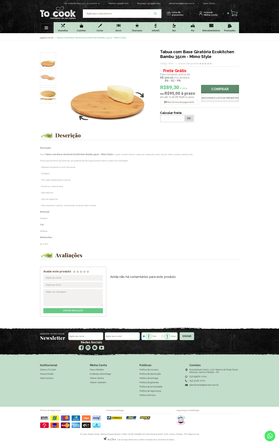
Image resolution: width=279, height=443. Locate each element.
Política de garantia (149, 382)
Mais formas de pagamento (180, 102)
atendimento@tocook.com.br (181, 3)
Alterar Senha (97, 378)
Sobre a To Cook (48, 369)
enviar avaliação (73, 310)
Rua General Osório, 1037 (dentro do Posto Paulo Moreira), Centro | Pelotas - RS (213, 370)
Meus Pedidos (97, 369)
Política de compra (149, 369)
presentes (177, 13)
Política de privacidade (151, 386)
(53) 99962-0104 (153, 3)
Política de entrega (149, 378)
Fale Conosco (46, 378)
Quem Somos (209, 3)
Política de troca (147, 395)
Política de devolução (150, 374)
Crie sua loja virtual (125, 440)
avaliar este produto (189, 63)
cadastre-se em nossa (52, 333)
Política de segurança (150, 391)
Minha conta (210, 13)
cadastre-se (94, 3)
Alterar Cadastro (98, 382)
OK (189, 118)
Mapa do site (193, 434)
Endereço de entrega (100, 374)
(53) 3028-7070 (197, 380)
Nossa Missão (46, 374)
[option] (48, 60)
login (83, 3)
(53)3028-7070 (122, 3)
